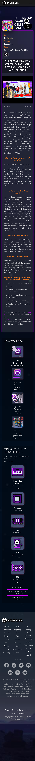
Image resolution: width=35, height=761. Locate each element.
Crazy (17, 626)
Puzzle (28, 626)
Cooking (6, 653)
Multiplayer (17, 649)
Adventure (6, 630)
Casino (6, 643)
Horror (17, 639)
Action (6, 626)
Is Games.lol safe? (17, 587)
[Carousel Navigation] (17, 106)
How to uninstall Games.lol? (17, 598)
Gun (17, 636)
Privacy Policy (24, 710)
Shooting (28, 638)
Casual (6, 646)
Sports (28, 648)
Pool (17, 653)
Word (28, 655)
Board (6, 636)
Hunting (17, 643)
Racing (28, 630)
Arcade (7, 633)
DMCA (12, 713)
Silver (28, 642)
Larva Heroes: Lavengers (18, 317)
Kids (17, 646)
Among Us (8, 319)
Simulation (28, 645)
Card (7, 639)
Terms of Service (11, 710)
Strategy (28, 652)
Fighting (17, 630)
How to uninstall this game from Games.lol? (17, 592)
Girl (17, 633)
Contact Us (21, 713)
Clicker (6, 649)
